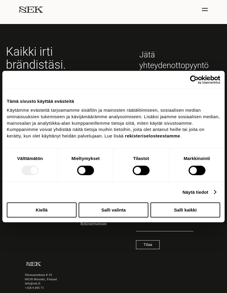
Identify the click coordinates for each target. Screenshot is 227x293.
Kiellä (42, 209)
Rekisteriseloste (93, 224)
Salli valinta (113, 209)
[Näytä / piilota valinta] (205, 9)
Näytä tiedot (195, 192)
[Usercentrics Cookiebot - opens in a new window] (194, 79)
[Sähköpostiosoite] (164, 228)
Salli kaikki (185, 209)
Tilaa (148, 244)
